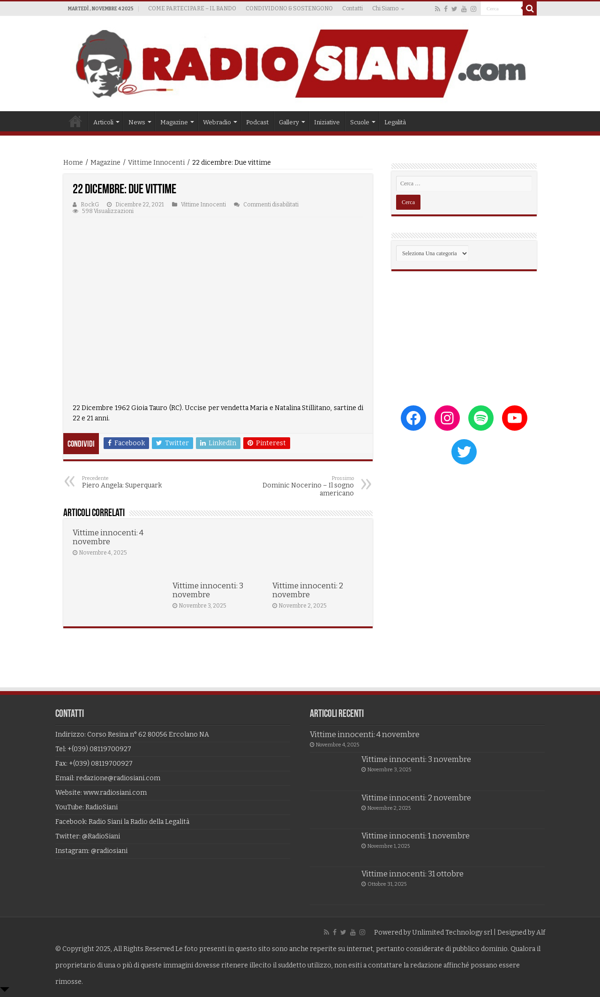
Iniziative (327, 122)
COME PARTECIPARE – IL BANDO (192, 8)
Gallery (289, 122)
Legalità (395, 122)
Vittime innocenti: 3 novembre (207, 590)
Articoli (103, 122)
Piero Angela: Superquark (130, 482)
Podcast (257, 122)
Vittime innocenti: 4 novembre (108, 537)
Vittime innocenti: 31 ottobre (412, 873)
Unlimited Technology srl (452, 932)
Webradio (217, 122)
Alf (540, 932)
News (136, 122)
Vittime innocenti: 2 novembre (307, 590)
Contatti (352, 8)
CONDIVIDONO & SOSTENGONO (289, 8)
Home (75, 121)
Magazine (174, 122)
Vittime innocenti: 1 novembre (415, 835)
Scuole (359, 122)
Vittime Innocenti (156, 163)
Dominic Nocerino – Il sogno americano (306, 486)
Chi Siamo (385, 8)
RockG (90, 204)
